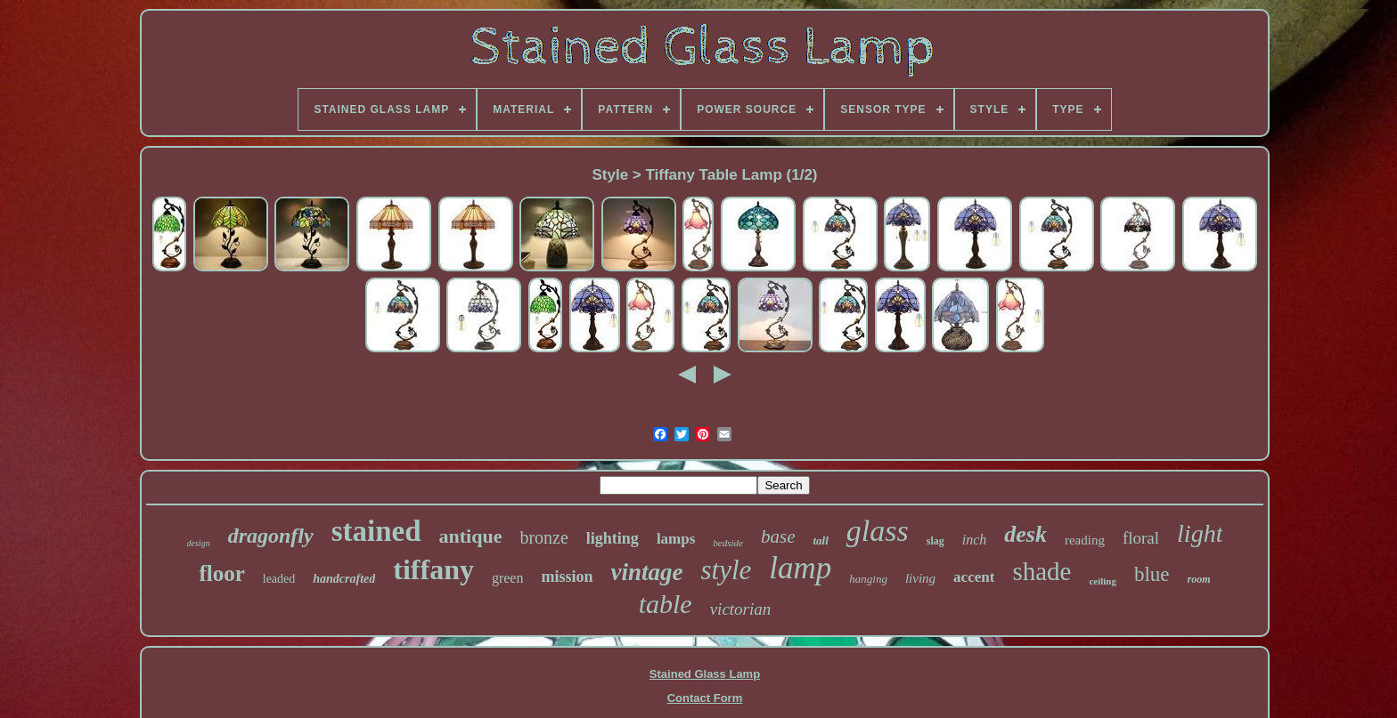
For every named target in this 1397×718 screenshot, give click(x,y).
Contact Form (705, 698)
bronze (543, 537)
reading (1085, 540)
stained (376, 531)
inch (974, 539)
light (1199, 533)
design (198, 543)
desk (1025, 534)
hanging (868, 578)
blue (1152, 574)
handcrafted (344, 578)
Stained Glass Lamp (704, 674)
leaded (279, 578)
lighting (612, 538)
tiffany (433, 569)
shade (1041, 571)
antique (470, 536)
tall (820, 540)
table (665, 603)
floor (221, 573)
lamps (676, 538)
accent (973, 577)
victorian (741, 609)
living (920, 578)
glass (877, 530)
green (508, 577)
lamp (800, 568)
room (1199, 579)
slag (935, 541)
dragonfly (271, 535)
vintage (647, 572)
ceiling (1102, 581)
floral (1141, 537)
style (726, 569)
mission (566, 576)
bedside (728, 542)
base (778, 536)
